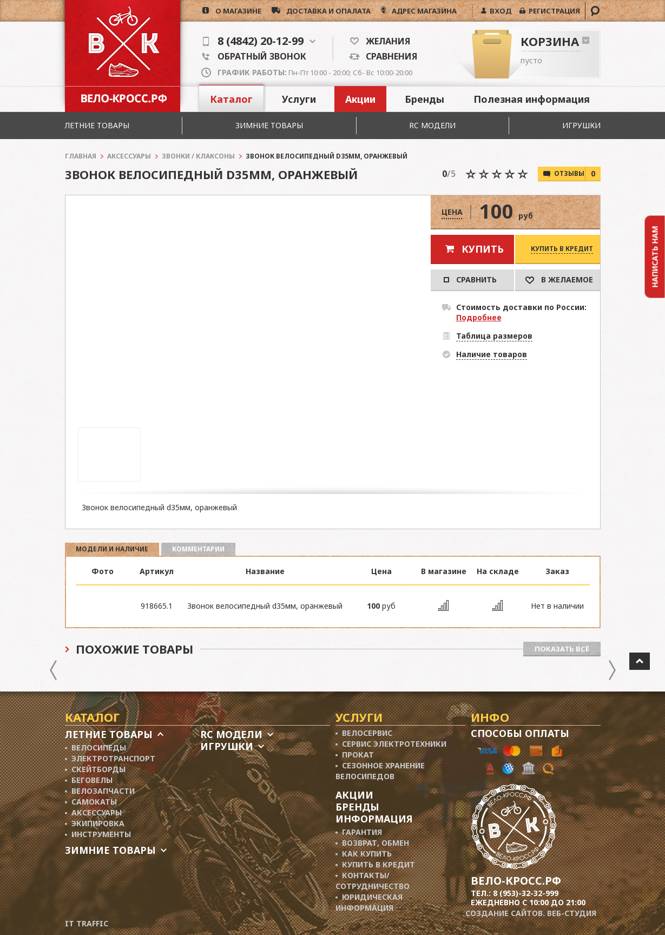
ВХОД (498, 11)
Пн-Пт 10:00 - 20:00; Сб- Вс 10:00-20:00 (315, 72)
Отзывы (577, 174)
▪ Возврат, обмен (372, 843)
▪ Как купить (363, 853)
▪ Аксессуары (93, 812)
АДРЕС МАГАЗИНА (423, 11)
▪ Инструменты (98, 834)
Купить (483, 248)
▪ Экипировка (95, 823)
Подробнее (479, 317)
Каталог (231, 99)
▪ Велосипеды (96, 747)
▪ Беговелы (89, 780)
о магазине (235, 11)
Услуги (299, 99)
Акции (360, 99)
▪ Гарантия (359, 832)
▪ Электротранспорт (110, 758)
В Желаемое (559, 279)
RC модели (432, 125)
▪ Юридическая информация (369, 902)
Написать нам (655, 256)
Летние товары (97, 125)
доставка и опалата (325, 11)
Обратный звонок (254, 56)
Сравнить (470, 279)
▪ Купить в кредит (375, 864)
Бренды (424, 99)
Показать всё (562, 649)
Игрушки (581, 125)
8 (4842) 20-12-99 (259, 41)
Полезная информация (531, 99)
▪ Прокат (354, 754)
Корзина (550, 41)
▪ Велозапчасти (100, 791)
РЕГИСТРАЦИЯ (552, 11)
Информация (374, 819)
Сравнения (388, 56)
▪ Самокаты (91, 801)
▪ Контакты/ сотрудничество (372, 880)
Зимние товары (269, 125)
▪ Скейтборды (95, 769)
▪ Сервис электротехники (391, 744)
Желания (384, 41)
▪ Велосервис (364, 733)
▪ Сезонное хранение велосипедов (380, 770)
